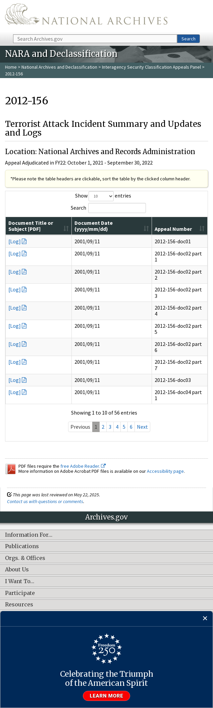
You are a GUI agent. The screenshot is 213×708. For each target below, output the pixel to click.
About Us (17, 576)
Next (142, 433)
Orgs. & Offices (25, 564)
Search (188, 39)
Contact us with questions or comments (45, 507)
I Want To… (19, 588)
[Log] (14, 247)
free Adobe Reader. (83, 472)
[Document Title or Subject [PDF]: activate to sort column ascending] (59, 229)
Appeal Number (172, 231)
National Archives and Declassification (59, 67)
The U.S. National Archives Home (86, 16)
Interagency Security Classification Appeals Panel (151, 67)
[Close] (205, 618)
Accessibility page (165, 477)
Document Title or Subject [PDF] (47, 235)
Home (11, 67)
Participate (20, 599)
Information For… (28, 541)
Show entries (103, 196)
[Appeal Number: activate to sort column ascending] (183, 229)
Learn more (106, 696)
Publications (22, 553)
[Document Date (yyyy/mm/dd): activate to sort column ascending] (136, 229)
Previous (80, 433)
